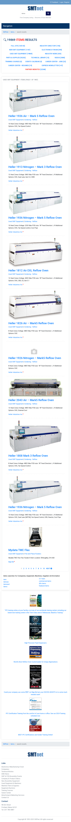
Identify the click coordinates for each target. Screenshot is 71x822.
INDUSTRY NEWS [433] (53, 54)
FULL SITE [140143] (18, 46)
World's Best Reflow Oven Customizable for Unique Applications (36, 662)
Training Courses (7, 790)
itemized (6, 584)
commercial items (45, 581)
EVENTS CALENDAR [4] (33, 61)
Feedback (54, 2)
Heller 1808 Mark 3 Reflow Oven (28, 455)
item (4, 579)
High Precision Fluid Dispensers (35, 643)
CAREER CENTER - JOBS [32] (55, 61)
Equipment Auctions (8, 788)
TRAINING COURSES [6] (13, 61)
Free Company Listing (26, 17)
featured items (44, 586)
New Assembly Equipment (10, 781)
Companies (5, 769)
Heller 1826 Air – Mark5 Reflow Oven (31, 323)
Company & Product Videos (10, 779)
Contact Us (5, 797)
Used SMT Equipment (15, 120)
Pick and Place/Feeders (33, 554)
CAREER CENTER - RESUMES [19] (20, 65)
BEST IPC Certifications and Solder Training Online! (35, 735)
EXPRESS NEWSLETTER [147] (52, 65)
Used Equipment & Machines (11, 783)
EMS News (5, 774)
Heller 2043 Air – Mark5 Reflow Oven (31, 400)
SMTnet (5, 32)
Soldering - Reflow (31, 120)
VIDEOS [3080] (60, 58)
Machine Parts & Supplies (10, 786)
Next (49, 568)
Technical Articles (7, 771)
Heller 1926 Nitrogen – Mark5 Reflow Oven (34, 358)
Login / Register (65, 2)
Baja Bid (11, 562)
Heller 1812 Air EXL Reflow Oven (28, 270)
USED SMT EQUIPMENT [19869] (21, 54)
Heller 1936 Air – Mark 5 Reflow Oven (31, 116)
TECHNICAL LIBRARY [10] (40, 58)
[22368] (35, 69)
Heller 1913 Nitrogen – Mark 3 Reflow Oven (35, 167)
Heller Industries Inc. (16, 130)
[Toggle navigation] (65, 26)
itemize (6, 582)
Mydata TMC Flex (19, 550)
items (5, 587)
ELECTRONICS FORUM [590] (52, 50)
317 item (42, 579)
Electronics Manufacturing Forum (12, 767)
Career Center (6, 793)
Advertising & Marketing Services (12, 795)
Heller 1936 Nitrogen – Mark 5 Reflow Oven (35, 217)
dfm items (42, 583)
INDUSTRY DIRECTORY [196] (50, 46)
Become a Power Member (43, 17)
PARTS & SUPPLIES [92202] (16, 58)
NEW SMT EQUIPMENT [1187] (19, 50)
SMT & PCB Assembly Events (11, 776)
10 (44, 568)
